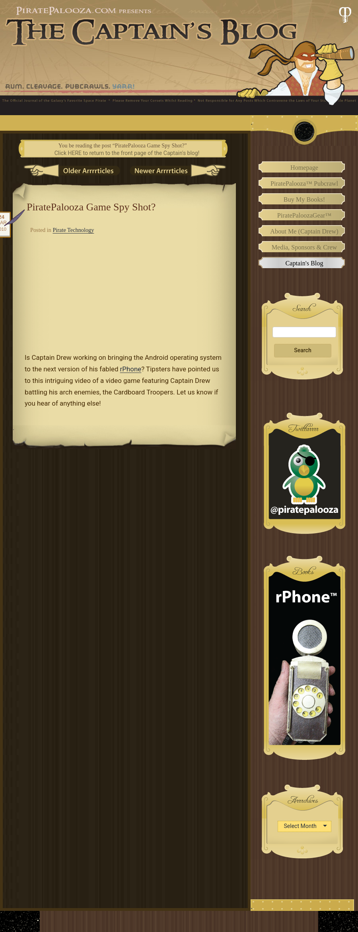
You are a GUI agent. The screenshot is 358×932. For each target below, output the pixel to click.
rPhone (131, 369)
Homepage (304, 167)
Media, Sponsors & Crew (304, 247)
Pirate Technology (73, 230)
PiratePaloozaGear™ (304, 215)
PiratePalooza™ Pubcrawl (304, 183)
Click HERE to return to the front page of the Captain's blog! (127, 153)
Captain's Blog (304, 263)
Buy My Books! (304, 199)
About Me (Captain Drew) (304, 231)
